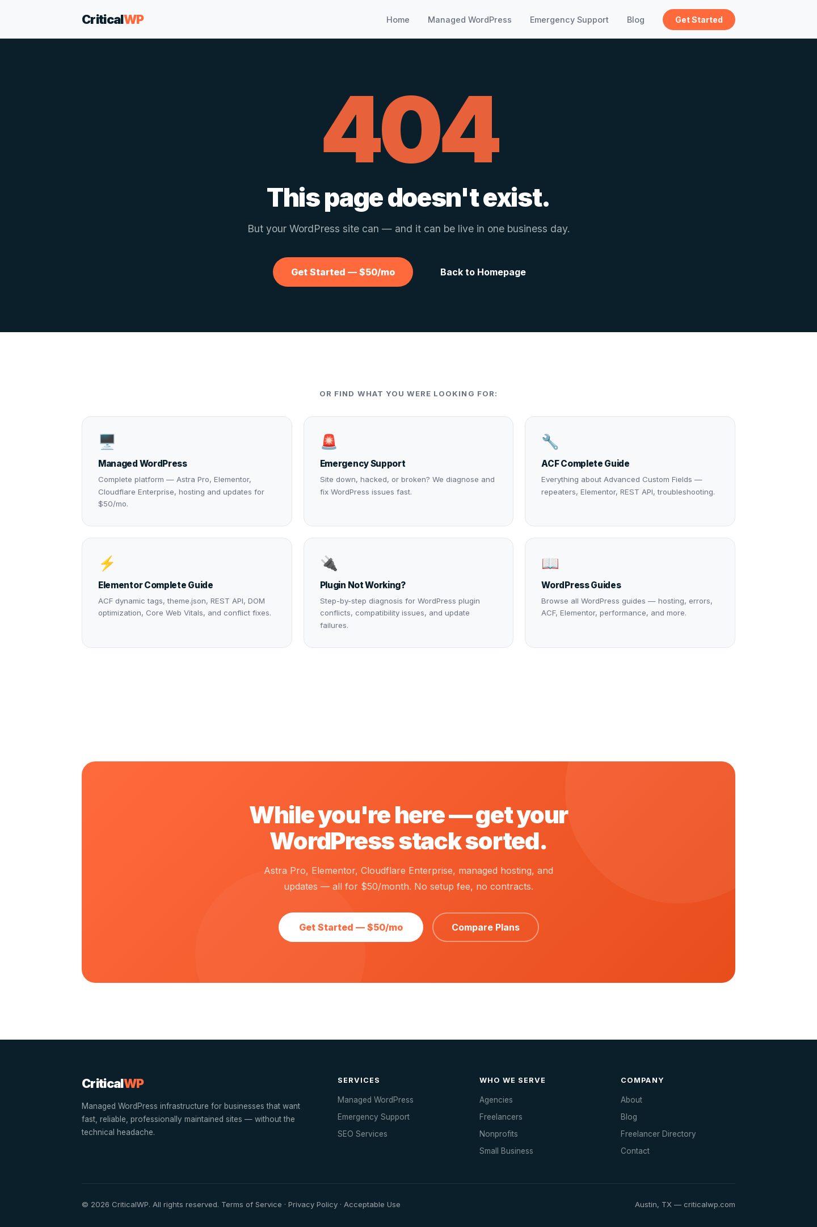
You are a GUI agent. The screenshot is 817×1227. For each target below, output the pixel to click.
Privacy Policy (313, 1204)
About (631, 1099)
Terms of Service (251, 1204)
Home (398, 19)
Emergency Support (569, 19)
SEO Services (363, 1133)
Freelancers (501, 1116)
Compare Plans (486, 927)
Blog (636, 19)
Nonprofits (498, 1133)
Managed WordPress (470, 19)
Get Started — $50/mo (343, 272)
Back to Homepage (483, 272)
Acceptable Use (372, 1204)
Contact (635, 1150)
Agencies (496, 1099)
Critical (113, 19)
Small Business (506, 1150)
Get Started (699, 19)
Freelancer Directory (658, 1133)
